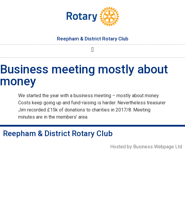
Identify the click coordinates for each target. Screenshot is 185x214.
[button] (92, 49)
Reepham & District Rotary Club (92, 39)
